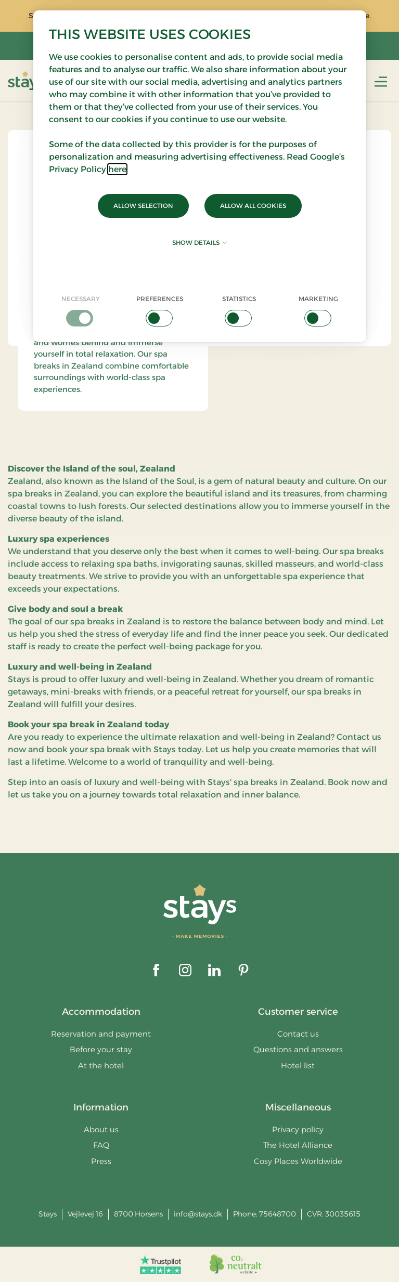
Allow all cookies (253, 206)
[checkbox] (81, 310)
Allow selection (143, 206)
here (117, 169)
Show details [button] (199, 242)
